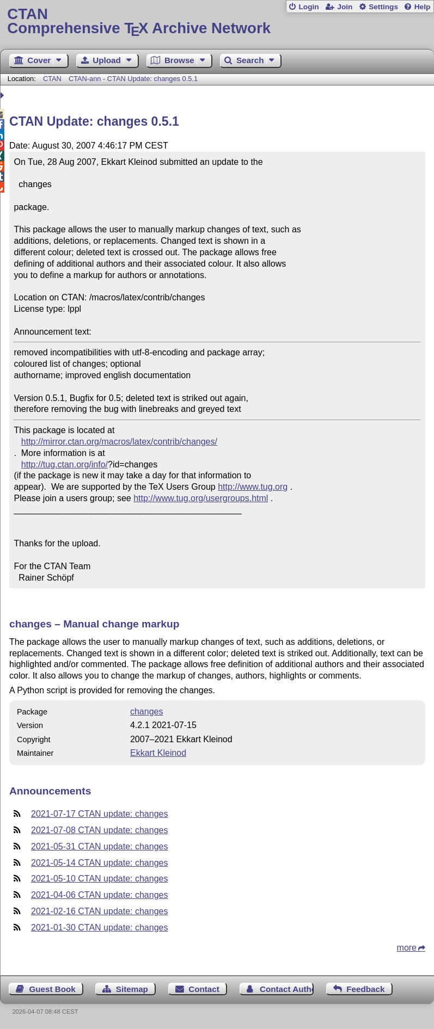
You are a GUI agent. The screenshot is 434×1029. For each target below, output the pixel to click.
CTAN (52, 79)
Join (344, 7)
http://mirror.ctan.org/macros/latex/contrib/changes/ (119, 441)
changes (146, 711)
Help (422, 7)
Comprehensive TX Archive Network (216, 21)
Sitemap (132, 989)
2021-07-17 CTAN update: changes (99, 813)
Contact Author (287, 989)
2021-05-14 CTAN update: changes (99, 862)
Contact (203, 989)
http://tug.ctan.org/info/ (64, 464)
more (407, 947)
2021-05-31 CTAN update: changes (99, 846)
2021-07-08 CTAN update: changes (99, 830)
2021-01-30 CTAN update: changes (99, 927)
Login (308, 7)
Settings (383, 7)
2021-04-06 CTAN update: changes (99, 894)
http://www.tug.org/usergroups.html (200, 498)
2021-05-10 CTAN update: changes (99, 878)
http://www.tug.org (253, 486)
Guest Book (52, 989)
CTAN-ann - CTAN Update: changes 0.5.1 (133, 79)
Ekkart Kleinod (158, 752)
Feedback (365, 989)
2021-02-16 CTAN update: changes (99, 911)
